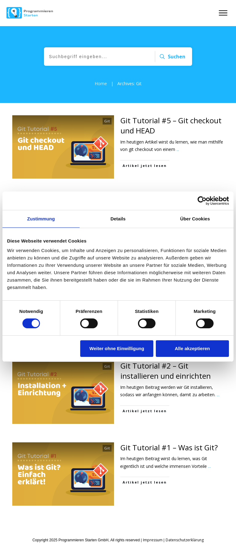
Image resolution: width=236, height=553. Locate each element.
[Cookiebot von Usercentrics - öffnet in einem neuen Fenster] (202, 200)
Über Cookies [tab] (195, 218)
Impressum (153, 540)
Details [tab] (117, 218)
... (177, 149)
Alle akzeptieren (192, 348)
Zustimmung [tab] (41, 218)
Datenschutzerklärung (185, 540)
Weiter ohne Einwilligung (116, 348)
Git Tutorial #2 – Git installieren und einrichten (165, 371)
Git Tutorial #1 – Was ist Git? (169, 447)
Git (107, 121)
